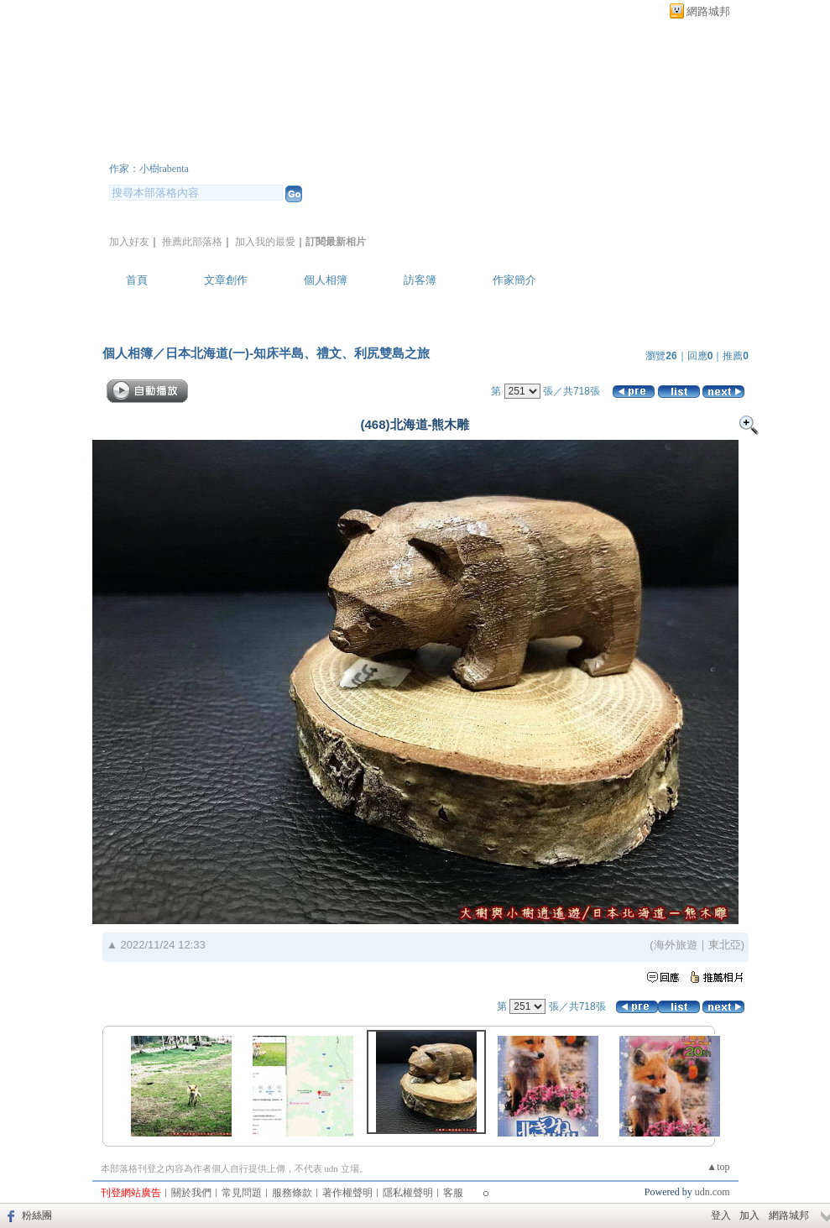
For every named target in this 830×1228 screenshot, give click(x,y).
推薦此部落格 (192, 242)
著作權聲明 (347, 1193)
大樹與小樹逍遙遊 (210, 145)
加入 (749, 1215)
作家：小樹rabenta (149, 169)
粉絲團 (37, 1215)
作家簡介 (514, 280)
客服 (453, 1193)
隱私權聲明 (408, 1193)
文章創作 (226, 280)
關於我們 (191, 1193)
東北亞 (724, 944)
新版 (386, 145)
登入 (721, 1215)
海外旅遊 (675, 944)
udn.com (712, 1192)
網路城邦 (708, 11)
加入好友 (129, 242)
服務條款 (292, 1193)
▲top (718, 1167)
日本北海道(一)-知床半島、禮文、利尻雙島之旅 (297, 353)
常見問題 (242, 1193)
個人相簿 (325, 280)
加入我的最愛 (265, 242)
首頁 (137, 280)
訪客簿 (420, 280)
